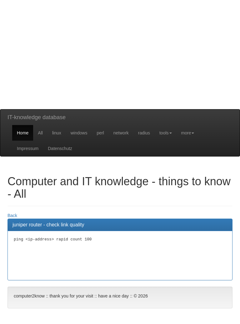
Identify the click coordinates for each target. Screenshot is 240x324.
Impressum (27, 148)
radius (144, 132)
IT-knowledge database (37, 117)
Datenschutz (60, 148)
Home (22, 132)
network (121, 132)
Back (12, 215)
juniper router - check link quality (48, 224)
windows (79, 132)
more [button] (187, 132)
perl (100, 132)
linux (56, 132)
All (40, 132)
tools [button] (165, 132)
